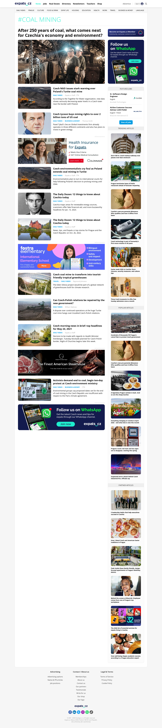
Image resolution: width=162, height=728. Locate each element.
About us (81, 680)
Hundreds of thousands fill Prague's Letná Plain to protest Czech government (125, 336)
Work (104, 10)
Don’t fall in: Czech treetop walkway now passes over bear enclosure (125, 157)
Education (86, 10)
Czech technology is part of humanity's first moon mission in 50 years (125, 242)
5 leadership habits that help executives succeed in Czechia (125, 513)
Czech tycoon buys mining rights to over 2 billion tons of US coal (77, 115)
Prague (31, 10)
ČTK (77, 95)
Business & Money (126, 10)
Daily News (20, 10)
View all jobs (126, 122)
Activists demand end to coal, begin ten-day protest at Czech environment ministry (78, 382)
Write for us (81, 693)
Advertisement (139, 38)
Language (140, 10)
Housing (75, 10)
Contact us (81, 683)
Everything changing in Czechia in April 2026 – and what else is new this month (125, 422)
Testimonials (81, 690)
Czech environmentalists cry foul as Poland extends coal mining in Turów (77, 170)
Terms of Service (106, 677)
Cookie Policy (107, 683)
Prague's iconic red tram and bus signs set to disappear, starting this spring (124, 450)
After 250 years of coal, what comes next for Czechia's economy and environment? (60, 32)
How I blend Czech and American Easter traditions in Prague (125, 541)
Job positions (55, 683)
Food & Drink (52, 10)
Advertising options (55, 677)
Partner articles (126, 485)
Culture (40, 10)
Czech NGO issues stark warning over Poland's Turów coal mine (74, 90)
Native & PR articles (55, 680)
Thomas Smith (87, 121)
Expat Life (65, 10)
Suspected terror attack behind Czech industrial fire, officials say (124, 477)
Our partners (81, 686)
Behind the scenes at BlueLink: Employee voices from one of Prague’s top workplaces (125, 600)
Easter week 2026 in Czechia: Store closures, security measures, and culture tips (125, 271)
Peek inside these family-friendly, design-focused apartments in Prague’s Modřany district (125, 570)
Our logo (81, 700)
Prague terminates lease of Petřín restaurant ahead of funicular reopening (125, 184)
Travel (112, 10)
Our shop (81, 696)
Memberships (81, 677)
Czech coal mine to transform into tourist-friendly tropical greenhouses (77, 276)
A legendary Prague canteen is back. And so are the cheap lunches (125, 394)
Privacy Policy (107, 680)
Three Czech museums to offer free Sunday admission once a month (123, 300)
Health (96, 10)
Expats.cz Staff (70, 95)
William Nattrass (71, 307)
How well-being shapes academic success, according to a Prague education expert (126, 657)
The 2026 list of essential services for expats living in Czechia (124, 629)
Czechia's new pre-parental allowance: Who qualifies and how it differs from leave (124, 213)
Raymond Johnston (80, 281)
